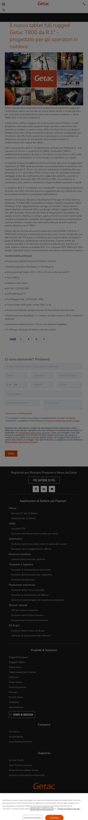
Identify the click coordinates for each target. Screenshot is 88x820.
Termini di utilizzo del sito (68, 817)
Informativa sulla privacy (42, 817)
